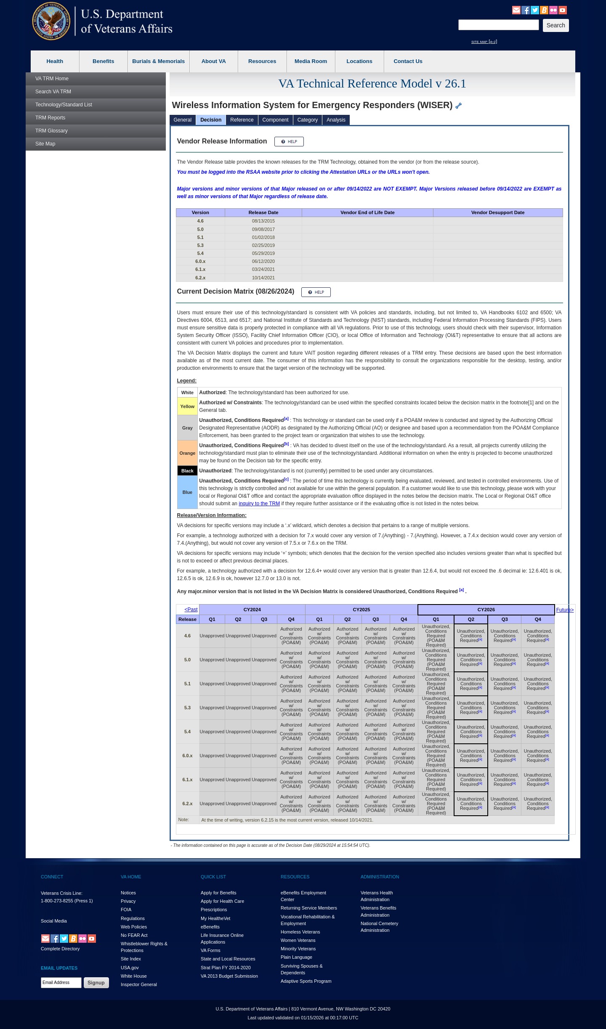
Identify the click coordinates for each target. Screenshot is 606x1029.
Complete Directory (60, 948)
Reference (241, 120)
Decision (210, 120)
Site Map (45, 144)
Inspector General (139, 984)
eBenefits (210, 926)
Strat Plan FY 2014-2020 (226, 967)
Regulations (133, 918)
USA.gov (130, 967)
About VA (214, 61)
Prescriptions (214, 909)
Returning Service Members (309, 907)
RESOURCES (295, 876)
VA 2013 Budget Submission (229, 976)
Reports (50, 118)
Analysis (336, 120)
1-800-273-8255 (57, 900)
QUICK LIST (213, 876)
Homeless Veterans (300, 931)
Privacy (128, 901)
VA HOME (131, 876)
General (183, 120)
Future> (565, 610)
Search (53, 92)
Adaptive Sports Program (306, 981)
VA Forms (211, 950)
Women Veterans (298, 940)
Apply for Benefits (219, 892)
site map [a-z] (484, 41)
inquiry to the (259, 504)
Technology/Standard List (63, 105)
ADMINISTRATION (380, 876)
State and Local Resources (228, 958)
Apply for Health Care (222, 901)
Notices (128, 892)
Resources (262, 61)
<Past (191, 610)
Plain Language (296, 957)
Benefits (103, 61)
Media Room (311, 61)
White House (134, 976)
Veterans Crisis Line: (61, 893)
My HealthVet (215, 918)
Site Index (131, 958)
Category (308, 120)
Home (52, 79)
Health (54, 61)
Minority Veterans (298, 948)
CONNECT (52, 876)
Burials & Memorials (158, 61)
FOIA (126, 909)
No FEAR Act (134, 935)
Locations (359, 61)
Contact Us (408, 61)
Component (276, 120)
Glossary (51, 131)
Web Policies (134, 926)
